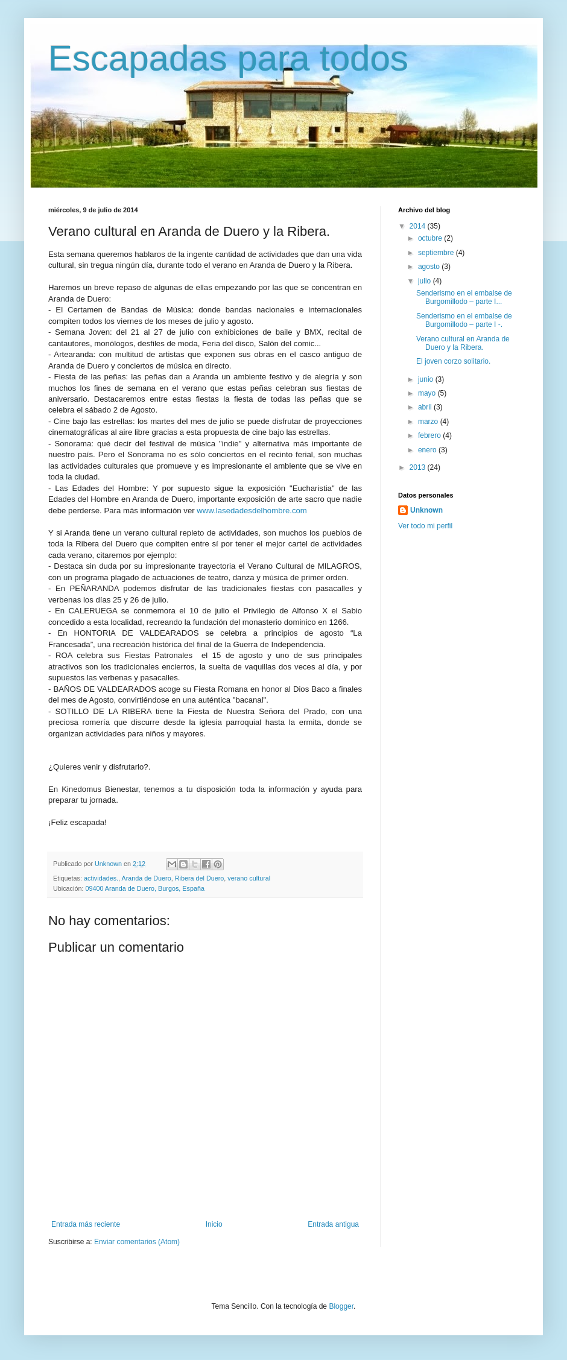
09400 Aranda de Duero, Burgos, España (144, 888)
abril (426, 407)
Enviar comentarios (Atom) (137, 1242)
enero (428, 450)
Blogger (341, 1306)
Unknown (426, 510)
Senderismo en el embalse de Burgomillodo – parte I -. (464, 320)
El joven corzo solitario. (453, 361)
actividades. (101, 878)
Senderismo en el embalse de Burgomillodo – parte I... (464, 297)
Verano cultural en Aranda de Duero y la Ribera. (463, 343)
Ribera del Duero (199, 878)
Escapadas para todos (228, 58)
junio (427, 379)
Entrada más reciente (85, 1224)
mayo (428, 393)
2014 (419, 226)
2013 (419, 467)
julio (425, 281)
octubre (431, 238)
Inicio (214, 1224)
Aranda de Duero (146, 878)
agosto (430, 266)
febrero (430, 435)
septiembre (437, 252)
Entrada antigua (333, 1224)
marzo (429, 421)
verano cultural (248, 878)
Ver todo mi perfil (425, 526)
